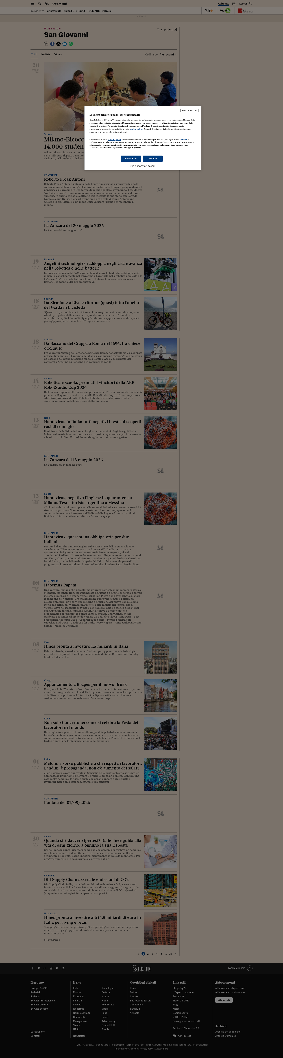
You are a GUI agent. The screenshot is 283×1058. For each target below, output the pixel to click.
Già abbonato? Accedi (142, 166)
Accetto (153, 158)
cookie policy (136, 129)
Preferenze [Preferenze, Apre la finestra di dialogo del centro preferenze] (131, 158)
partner (183, 139)
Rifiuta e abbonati (189, 110)
